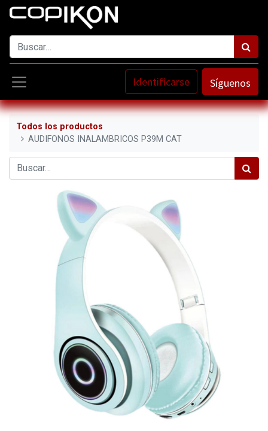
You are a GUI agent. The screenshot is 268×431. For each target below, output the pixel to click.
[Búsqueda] (246, 46)
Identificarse (161, 82)
